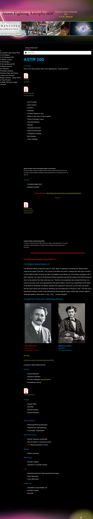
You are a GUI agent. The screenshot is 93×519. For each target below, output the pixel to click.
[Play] (26, 53)
